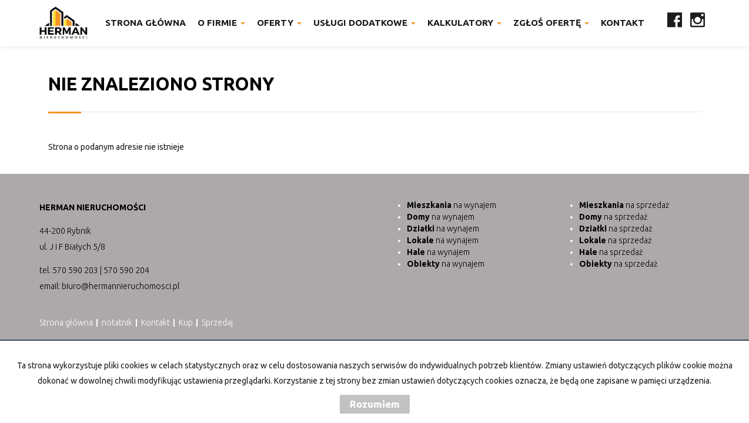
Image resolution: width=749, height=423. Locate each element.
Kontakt (622, 23)
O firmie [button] (221, 23)
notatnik (117, 322)
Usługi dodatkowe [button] (364, 23)
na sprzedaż (624, 205)
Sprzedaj (217, 322)
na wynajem (451, 205)
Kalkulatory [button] (464, 23)
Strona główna (145, 23)
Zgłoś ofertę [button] (551, 23)
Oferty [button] (279, 23)
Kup (186, 322)
